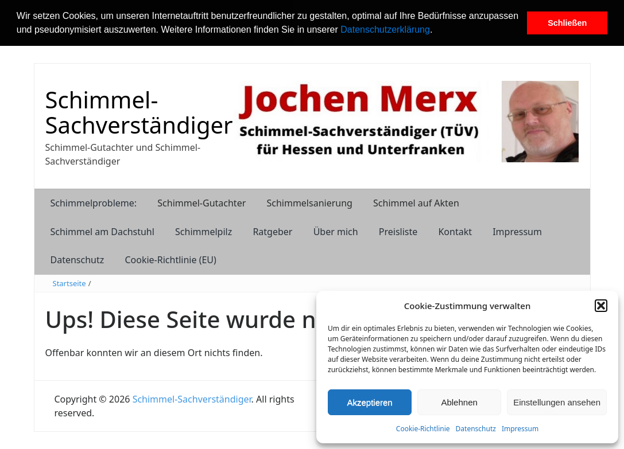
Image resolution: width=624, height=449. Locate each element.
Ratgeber (272, 231)
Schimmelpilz (203, 231)
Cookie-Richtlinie (423, 429)
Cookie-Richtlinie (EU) (170, 259)
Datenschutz (476, 429)
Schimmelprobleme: (94, 203)
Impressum (520, 429)
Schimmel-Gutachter (201, 203)
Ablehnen (459, 402)
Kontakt (455, 231)
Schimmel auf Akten (416, 203)
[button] (437, 31)
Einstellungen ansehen (556, 402)
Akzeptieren (369, 402)
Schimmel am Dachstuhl (102, 231)
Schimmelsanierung (309, 203)
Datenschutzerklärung (385, 29)
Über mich (335, 231)
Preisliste (398, 231)
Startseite (69, 283)
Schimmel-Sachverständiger (139, 112)
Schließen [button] (567, 23)
